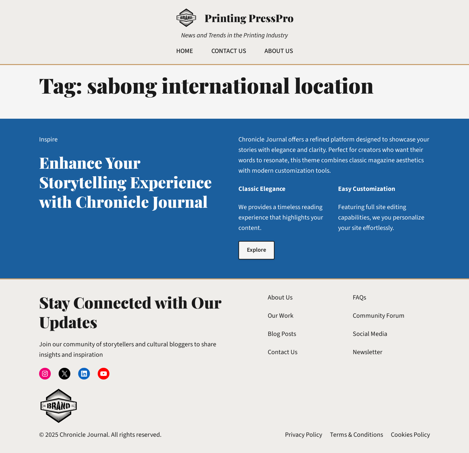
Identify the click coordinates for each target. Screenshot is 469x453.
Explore (256, 250)
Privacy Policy (303, 434)
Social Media (370, 334)
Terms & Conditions (356, 434)
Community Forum (379, 315)
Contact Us (282, 352)
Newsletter (367, 352)
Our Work (280, 315)
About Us (280, 297)
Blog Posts (282, 334)
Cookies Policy (410, 434)
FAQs (359, 297)
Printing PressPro (249, 18)
